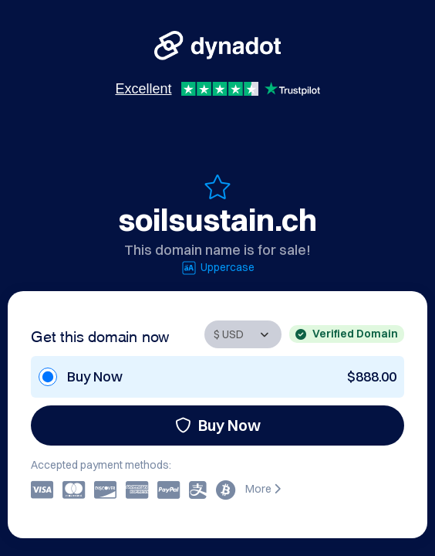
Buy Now (218, 425)
